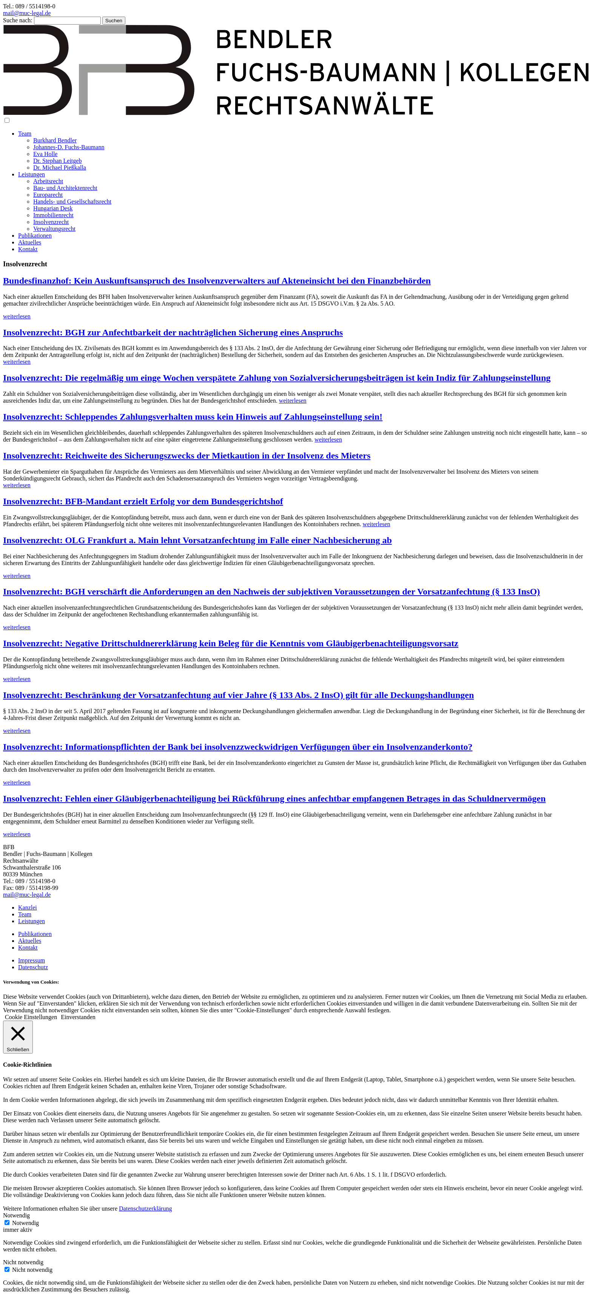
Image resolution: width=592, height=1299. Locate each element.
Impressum (31, 960)
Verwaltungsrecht (54, 229)
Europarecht (48, 195)
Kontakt (28, 249)
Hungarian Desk (52, 208)
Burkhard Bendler (55, 140)
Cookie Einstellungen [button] (31, 1017)
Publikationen (35, 235)
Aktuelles (29, 242)
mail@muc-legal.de (27, 13)
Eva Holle (45, 154)
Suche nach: (17, 20)
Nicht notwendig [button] (23, 1262)
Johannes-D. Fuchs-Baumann (68, 147)
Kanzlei (27, 907)
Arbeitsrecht (48, 181)
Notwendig (25, 1223)
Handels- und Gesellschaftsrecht (72, 201)
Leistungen (31, 174)
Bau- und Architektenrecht (65, 188)
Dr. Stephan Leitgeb (57, 161)
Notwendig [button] (16, 1215)
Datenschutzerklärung (145, 1208)
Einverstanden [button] (78, 1017)
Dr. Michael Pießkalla (59, 167)
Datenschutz (33, 967)
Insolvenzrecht (51, 222)
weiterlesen (17, 316)
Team (24, 133)
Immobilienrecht (53, 215)
